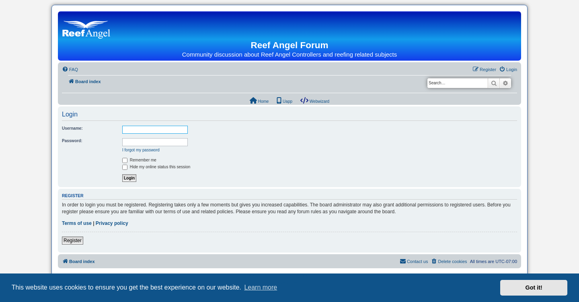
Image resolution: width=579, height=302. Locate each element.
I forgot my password (141, 150)
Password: (72, 141)
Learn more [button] (260, 287)
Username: (72, 128)
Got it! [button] (534, 287)
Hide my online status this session (156, 167)
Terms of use (77, 223)
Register (73, 240)
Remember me (139, 160)
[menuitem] (70, 69)
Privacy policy (112, 223)
